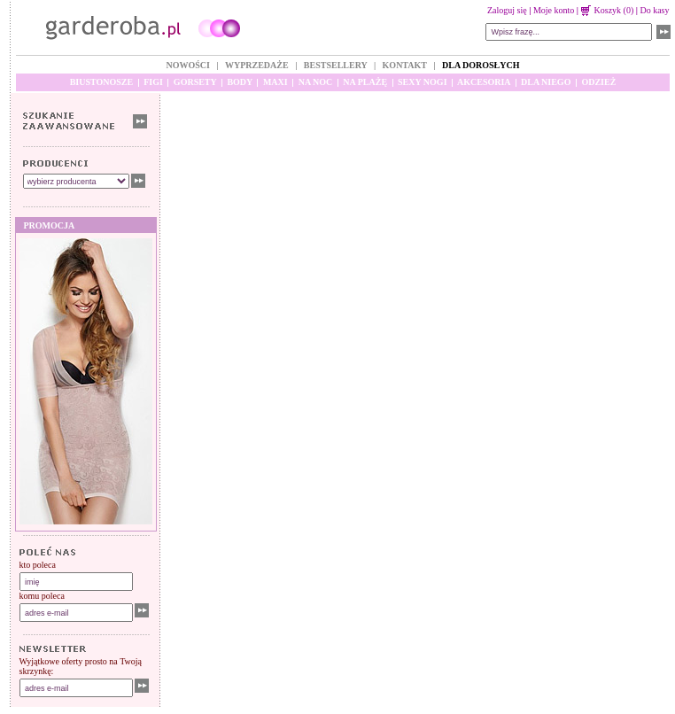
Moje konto (553, 10)
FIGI (153, 82)
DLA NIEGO (545, 82)
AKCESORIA (483, 82)
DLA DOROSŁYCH (481, 65)
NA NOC (316, 82)
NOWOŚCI (187, 65)
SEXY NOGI (422, 82)
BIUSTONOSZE (102, 82)
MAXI (275, 82)
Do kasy (654, 10)
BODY (239, 82)
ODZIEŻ (598, 82)
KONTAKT (405, 65)
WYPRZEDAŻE (257, 65)
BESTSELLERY (336, 65)
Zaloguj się (507, 10)
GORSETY (195, 82)
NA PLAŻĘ (365, 82)
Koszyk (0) (607, 10)
